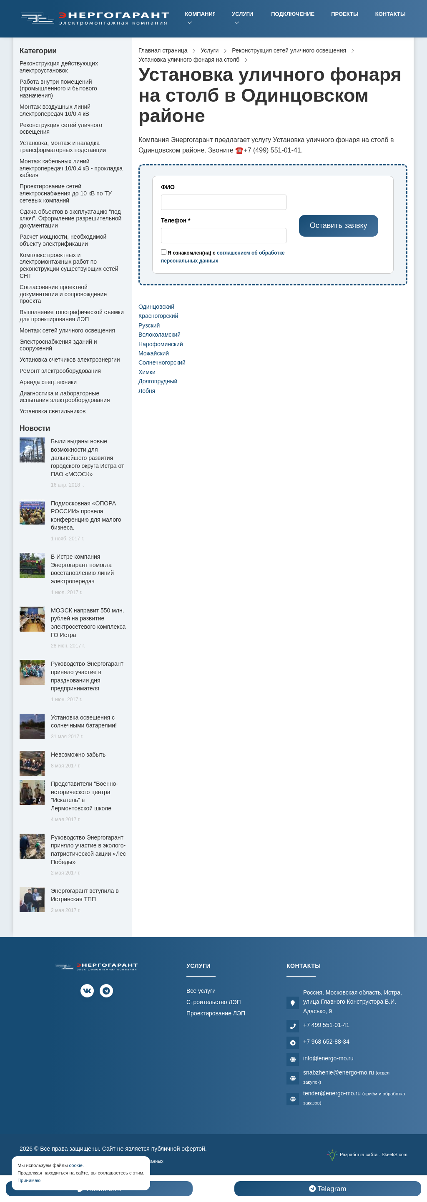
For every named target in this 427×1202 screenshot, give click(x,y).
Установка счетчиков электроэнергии (70, 359)
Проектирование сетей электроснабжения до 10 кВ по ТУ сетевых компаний (66, 193)
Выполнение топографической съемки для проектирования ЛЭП (72, 315)
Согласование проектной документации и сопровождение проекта (63, 294)
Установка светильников (52, 411)
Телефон (176, 220)
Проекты (345, 14)
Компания (200, 14)
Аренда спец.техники (48, 382)
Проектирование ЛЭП (215, 1013)
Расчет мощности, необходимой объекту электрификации (63, 240)
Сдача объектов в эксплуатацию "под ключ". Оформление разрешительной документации (70, 218)
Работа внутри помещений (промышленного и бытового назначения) (58, 88)
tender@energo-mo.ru (354, 1097)
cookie (76, 1165)
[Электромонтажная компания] (95, 18)
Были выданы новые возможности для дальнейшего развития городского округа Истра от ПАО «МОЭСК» (87, 457)
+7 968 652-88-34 (326, 1041)
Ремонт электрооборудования (60, 370)
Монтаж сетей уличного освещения (67, 330)
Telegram (327, 1189)
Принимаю (29, 1180)
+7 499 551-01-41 (326, 1025)
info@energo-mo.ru (328, 1058)
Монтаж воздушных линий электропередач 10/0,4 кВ (55, 110)
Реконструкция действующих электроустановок (59, 67)
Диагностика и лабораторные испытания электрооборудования (65, 397)
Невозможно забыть (78, 754)
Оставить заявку (338, 225)
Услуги (242, 14)
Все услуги (201, 990)
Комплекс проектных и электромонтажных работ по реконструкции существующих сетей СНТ (69, 265)
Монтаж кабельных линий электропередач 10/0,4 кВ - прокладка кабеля (71, 168)
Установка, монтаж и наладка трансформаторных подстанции (63, 146)
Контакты (390, 14)
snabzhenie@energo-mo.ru (346, 1077)
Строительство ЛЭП (213, 1002)
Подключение (292, 14)
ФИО (168, 187)
